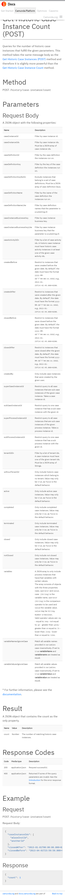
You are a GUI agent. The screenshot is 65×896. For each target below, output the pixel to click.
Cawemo (53, 10)
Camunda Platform (25, 10)
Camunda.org (50, 17)
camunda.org (8, 893)
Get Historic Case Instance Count (23, 67)
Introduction (34, 780)
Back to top (57, 893)
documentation (12, 694)
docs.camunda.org (27, 893)
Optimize (42, 10)
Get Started (7, 10)
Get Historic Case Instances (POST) (24, 59)
